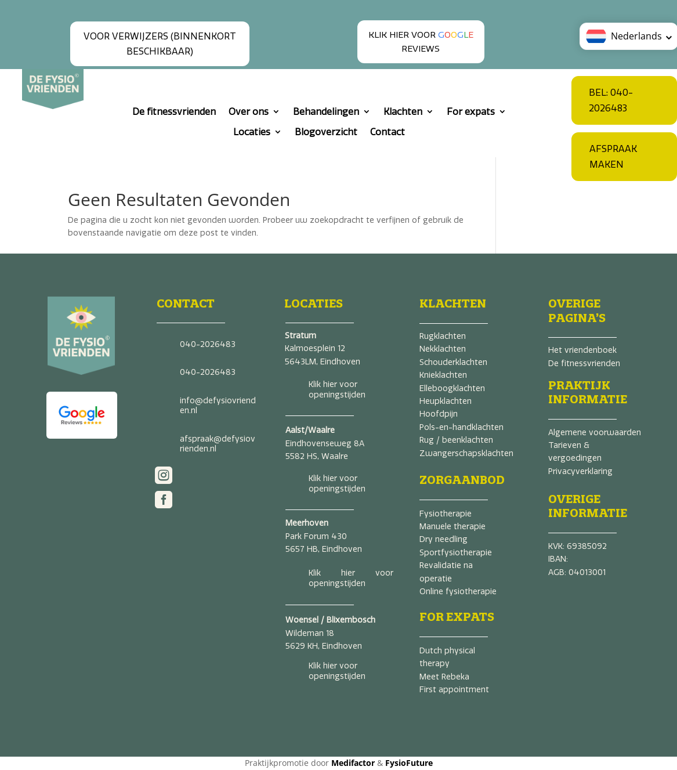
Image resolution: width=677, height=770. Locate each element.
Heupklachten (445, 401)
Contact (387, 132)
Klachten (402, 111)
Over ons (249, 111)
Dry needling (443, 539)
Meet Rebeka (444, 677)
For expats (471, 111)
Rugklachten (442, 336)
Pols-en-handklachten (461, 427)
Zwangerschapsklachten (466, 453)
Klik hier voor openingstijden (337, 389)
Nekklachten (442, 349)
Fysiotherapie (445, 514)
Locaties (251, 132)
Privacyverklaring (580, 471)
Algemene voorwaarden (594, 433)
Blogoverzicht (326, 132)
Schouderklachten (453, 362)
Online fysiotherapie (458, 592)
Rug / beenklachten (456, 440)
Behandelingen (326, 111)
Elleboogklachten (452, 388)
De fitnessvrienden (174, 111)
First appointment (454, 690)
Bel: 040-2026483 (611, 100)
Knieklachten (443, 375)
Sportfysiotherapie (455, 553)
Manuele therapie (452, 527)
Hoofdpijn (438, 414)
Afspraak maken (613, 156)
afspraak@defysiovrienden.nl (217, 444)
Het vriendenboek (582, 350)
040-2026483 (208, 344)
